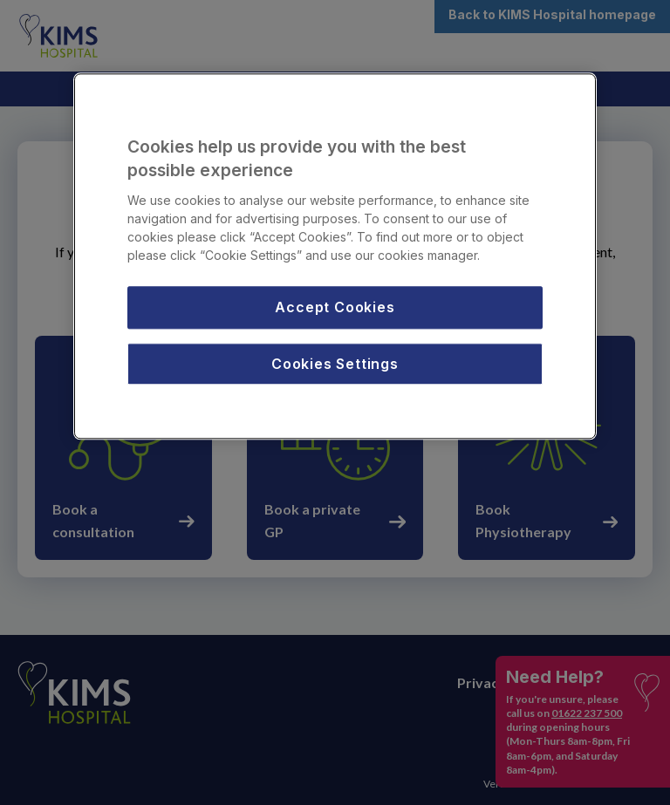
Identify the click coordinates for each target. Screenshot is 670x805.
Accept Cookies (334, 308)
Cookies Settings (335, 363)
